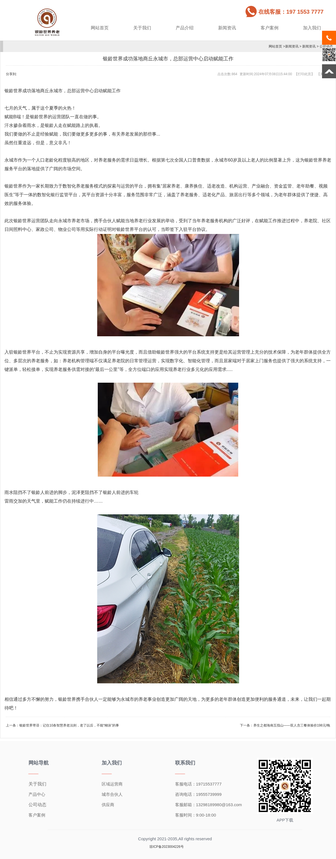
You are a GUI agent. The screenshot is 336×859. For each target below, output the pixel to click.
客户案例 (269, 27)
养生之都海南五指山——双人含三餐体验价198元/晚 (291, 725)
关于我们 (142, 27)
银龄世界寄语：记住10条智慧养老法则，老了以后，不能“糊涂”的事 (69, 725)
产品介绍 (185, 27)
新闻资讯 (227, 27)
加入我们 (312, 27)
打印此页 (304, 74)
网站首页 (100, 27)
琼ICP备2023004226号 (166, 847)
